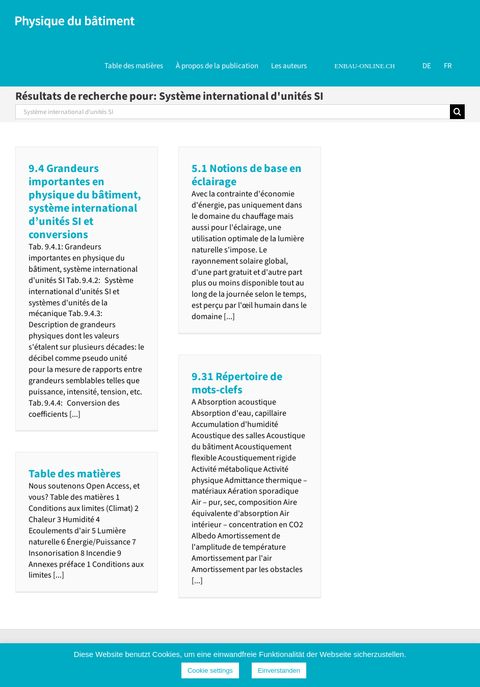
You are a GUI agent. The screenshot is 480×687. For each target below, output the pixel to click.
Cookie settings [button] (210, 670)
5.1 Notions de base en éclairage (247, 175)
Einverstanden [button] (279, 670)
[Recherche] (457, 111)
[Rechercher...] (232, 111)
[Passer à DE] (426, 65)
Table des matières (75, 474)
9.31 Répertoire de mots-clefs (237, 383)
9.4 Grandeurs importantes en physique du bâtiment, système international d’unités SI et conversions (85, 201)
